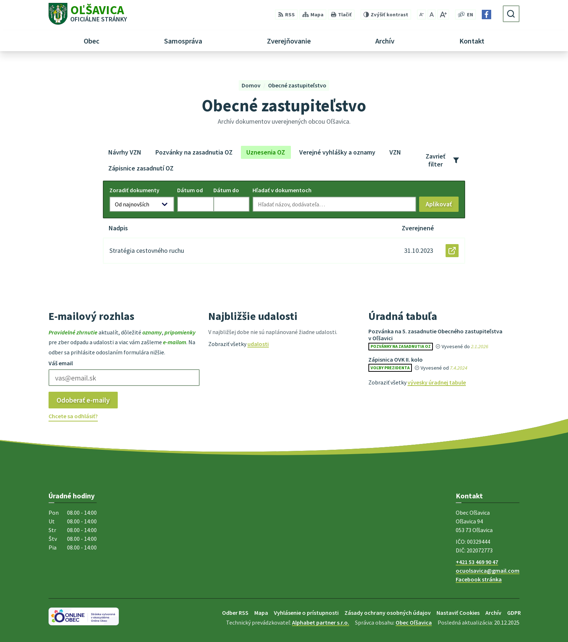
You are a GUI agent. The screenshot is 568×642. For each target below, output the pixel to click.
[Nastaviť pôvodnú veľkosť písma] (431, 14)
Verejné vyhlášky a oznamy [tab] (337, 152)
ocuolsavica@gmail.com (487, 570)
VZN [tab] (395, 152)
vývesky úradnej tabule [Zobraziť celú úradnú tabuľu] (437, 382)
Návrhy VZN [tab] (124, 152)
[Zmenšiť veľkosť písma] (421, 14)
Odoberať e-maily (83, 399)
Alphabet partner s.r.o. (320, 622)
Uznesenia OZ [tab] (265, 152)
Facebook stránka (479, 579)
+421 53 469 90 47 (477, 561)
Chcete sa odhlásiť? (73, 416)
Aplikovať (442, 206)
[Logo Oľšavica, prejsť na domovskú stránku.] (88, 14)
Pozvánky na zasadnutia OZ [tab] (194, 152)
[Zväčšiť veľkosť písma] (443, 14)
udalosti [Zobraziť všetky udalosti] (258, 343)
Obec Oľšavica (414, 622)
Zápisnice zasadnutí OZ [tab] (141, 168)
